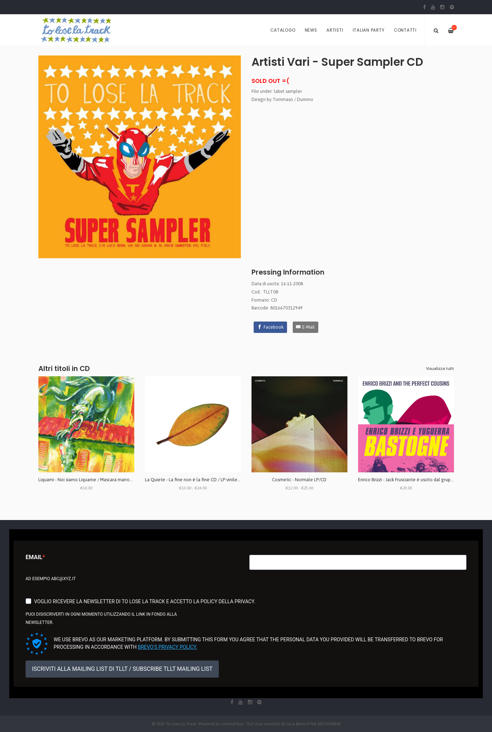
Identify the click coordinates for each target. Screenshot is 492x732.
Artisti (334, 30)
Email (34, 557)
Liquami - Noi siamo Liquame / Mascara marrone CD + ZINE (97, 479)
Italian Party (369, 30)
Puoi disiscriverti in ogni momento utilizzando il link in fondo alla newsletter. (101, 618)
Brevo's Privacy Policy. (167, 647)
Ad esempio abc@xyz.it (51, 578)
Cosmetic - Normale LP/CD (299, 479)
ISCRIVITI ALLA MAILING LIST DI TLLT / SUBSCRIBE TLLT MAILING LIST (122, 668)
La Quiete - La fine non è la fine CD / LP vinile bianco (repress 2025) (213, 479)
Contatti (405, 30)
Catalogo (282, 30)
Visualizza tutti (440, 368)
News (311, 30)
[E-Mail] (306, 327)
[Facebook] (270, 327)
